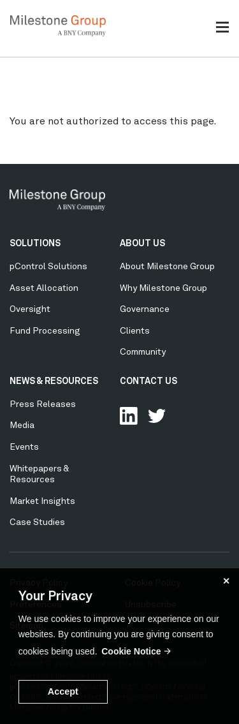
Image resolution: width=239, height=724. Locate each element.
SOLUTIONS (35, 243)
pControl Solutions (48, 266)
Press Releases (43, 404)
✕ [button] (226, 581)
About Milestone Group (167, 266)
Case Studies (37, 522)
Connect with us (129, 416)
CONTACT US (148, 381)
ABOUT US (142, 243)
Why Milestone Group (163, 288)
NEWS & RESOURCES (54, 381)
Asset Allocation (44, 288)
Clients (135, 331)
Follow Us (157, 416)
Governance (145, 309)
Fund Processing (45, 331)
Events (24, 447)
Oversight (30, 309)
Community (143, 352)
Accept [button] (63, 691)
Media (22, 425)
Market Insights (42, 501)
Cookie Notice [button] (131, 651)
